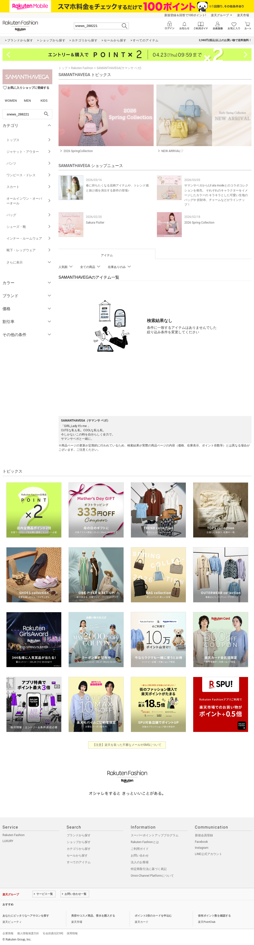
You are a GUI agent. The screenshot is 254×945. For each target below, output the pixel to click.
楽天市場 (243, 15)
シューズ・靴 (28, 226)
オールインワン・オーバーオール (28, 201)
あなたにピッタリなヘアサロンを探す (25, 915)
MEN (27, 100)
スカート (28, 186)
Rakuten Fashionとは (145, 842)
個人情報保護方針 (28, 933)
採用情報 (72, 933)
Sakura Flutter (95, 222)
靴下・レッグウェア (28, 250)
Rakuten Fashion (82, 68)
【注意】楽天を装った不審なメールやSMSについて (127, 745)
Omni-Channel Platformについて (152, 875)
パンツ (28, 163)
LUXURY (7, 841)
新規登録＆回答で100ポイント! (185, 15)
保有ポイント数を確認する (214, 915)
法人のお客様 (140, 862)
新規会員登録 (204, 835)
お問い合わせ (140, 855)
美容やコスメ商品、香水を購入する (93, 915)
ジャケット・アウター (28, 151)
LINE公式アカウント (208, 854)
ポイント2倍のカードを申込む (153, 915)
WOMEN (11, 100)
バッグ (28, 215)
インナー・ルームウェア (28, 238)
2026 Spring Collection (199, 222)
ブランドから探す (79, 835)
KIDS (44, 100)
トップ (63, 68)
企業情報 (7, 933)
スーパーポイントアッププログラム (155, 835)
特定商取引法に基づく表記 (149, 869)
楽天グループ (220, 15)
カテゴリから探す (79, 849)
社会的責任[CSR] (53, 933)
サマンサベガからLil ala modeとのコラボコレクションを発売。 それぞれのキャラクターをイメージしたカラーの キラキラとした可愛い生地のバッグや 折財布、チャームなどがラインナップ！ (216, 195)
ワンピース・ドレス (28, 175)
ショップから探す (79, 842)
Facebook (201, 842)
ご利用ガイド (140, 849)
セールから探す (77, 855)
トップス (28, 140)
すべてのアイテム (79, 862)
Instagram (201, 848)
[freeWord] (27, 114)
